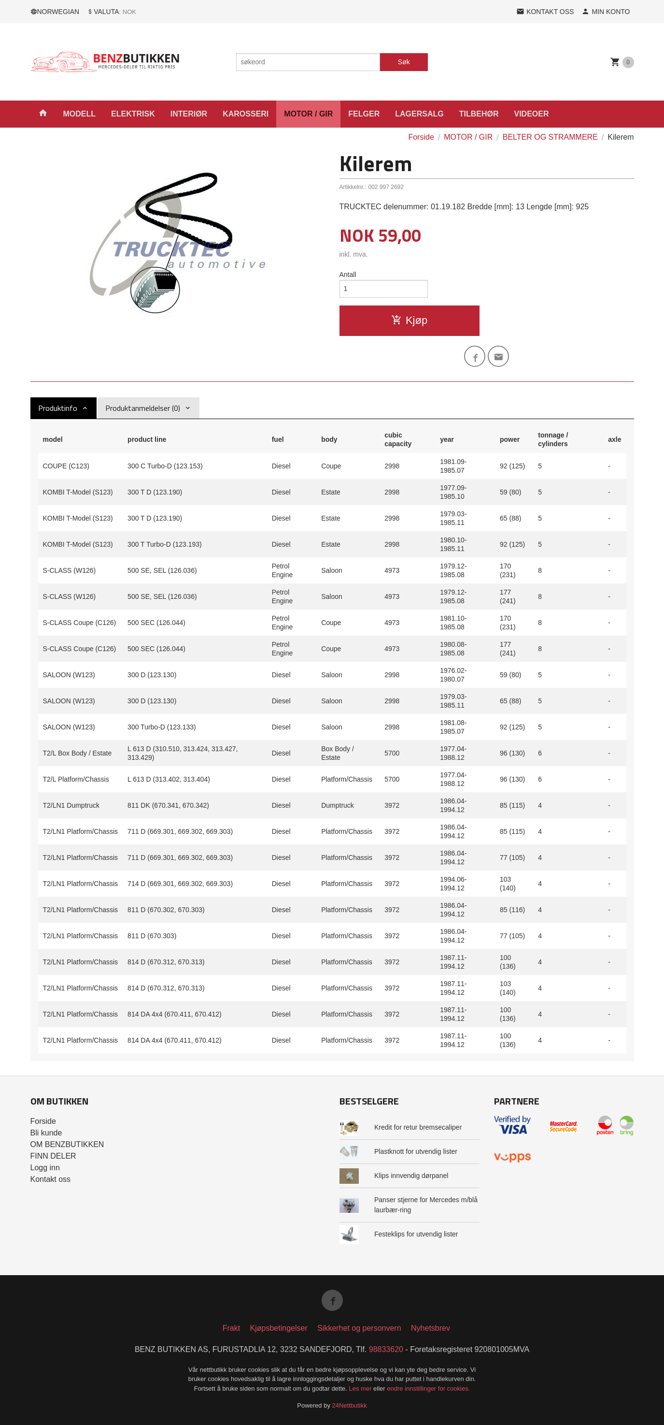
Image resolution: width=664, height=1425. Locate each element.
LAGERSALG (419, 114)
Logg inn (45, 1167)
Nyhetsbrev (430, 1328)
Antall (347, 274)
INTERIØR (188, 114)
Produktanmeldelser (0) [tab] (142, 408)
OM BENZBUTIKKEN (67, 1144)
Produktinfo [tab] (57, 408)
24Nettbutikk (349, 1405)
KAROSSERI (245, 114)
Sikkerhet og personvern (359, 1328)
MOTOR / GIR (308, 114)
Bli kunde (46, 1133)
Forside (421, 137)
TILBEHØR (479, 114)
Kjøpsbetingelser (279, 1328)
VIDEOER (531, 114)
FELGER (364, 114)
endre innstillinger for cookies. (428, 1388)
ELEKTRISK (133, 114)
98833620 (386, 1349)
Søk (404, 62)
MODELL (79, 114)
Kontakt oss (50, 1179)
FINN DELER (53, 1156)
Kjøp (409, 320)
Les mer (361, 1388)
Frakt (231, 1328)
